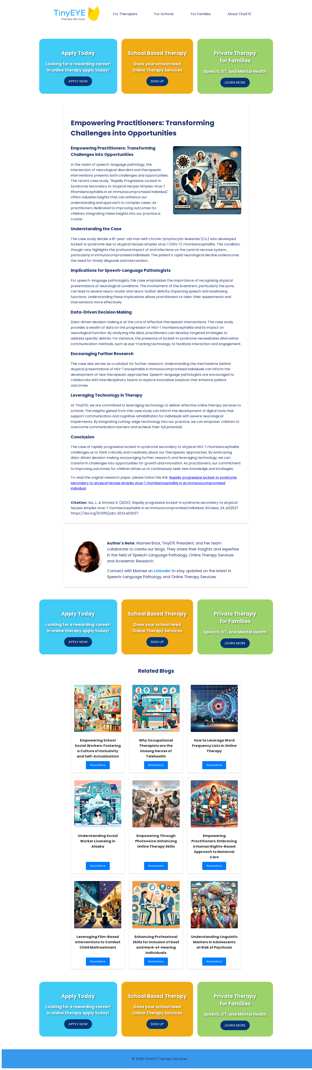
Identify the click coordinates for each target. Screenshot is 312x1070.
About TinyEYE (239, 14)
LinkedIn (162, 570)
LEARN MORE (235, 82)
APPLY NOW (78, 81)
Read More (99, 766)
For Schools (164, 14)
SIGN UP (157, 81)
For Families (201, 14)
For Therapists (125, 14)
